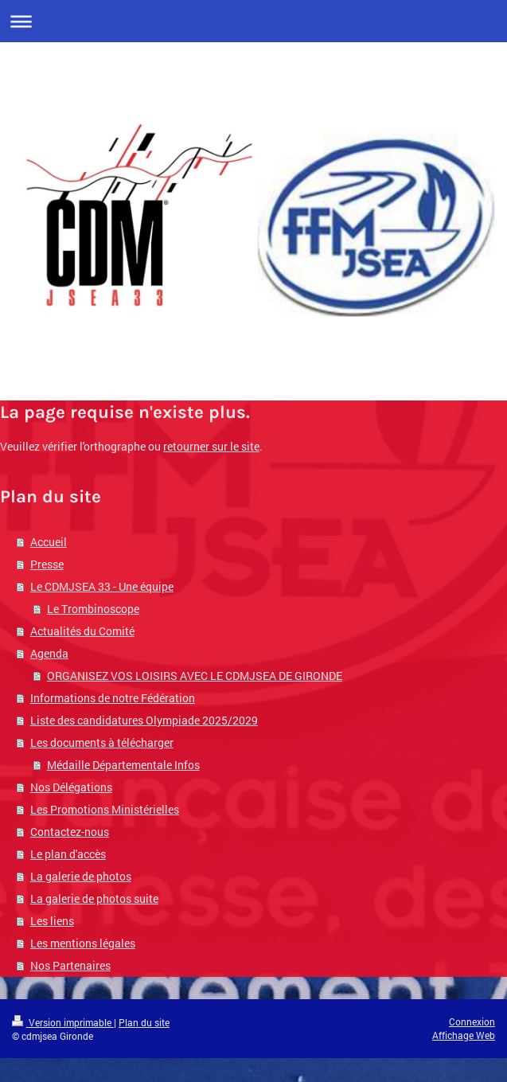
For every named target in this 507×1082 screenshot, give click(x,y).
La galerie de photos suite (94, 898)
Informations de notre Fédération (112, 697)
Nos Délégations (71, 787)
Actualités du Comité (82, 631)
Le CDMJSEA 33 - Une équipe (102, 586)
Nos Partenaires (70, 965)
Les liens (52, 920)
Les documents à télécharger (102, 742)
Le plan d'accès (68, 853)
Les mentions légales (82, 943)
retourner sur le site (211, 446)
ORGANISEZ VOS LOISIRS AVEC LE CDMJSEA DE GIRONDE (194, 675)
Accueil (48, 541)
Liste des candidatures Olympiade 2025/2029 (144, 720)
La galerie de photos (80, 876)
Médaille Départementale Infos (123, 764)
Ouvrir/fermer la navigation (253, 21)
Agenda (49, 653)
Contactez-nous (69, 831)
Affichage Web (463, 1035)
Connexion (472, 1021)
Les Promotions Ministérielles (104, 809)
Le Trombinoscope (93, 608)
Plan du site (144, 1022)
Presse (47, 564)
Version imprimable (63, 1022)
